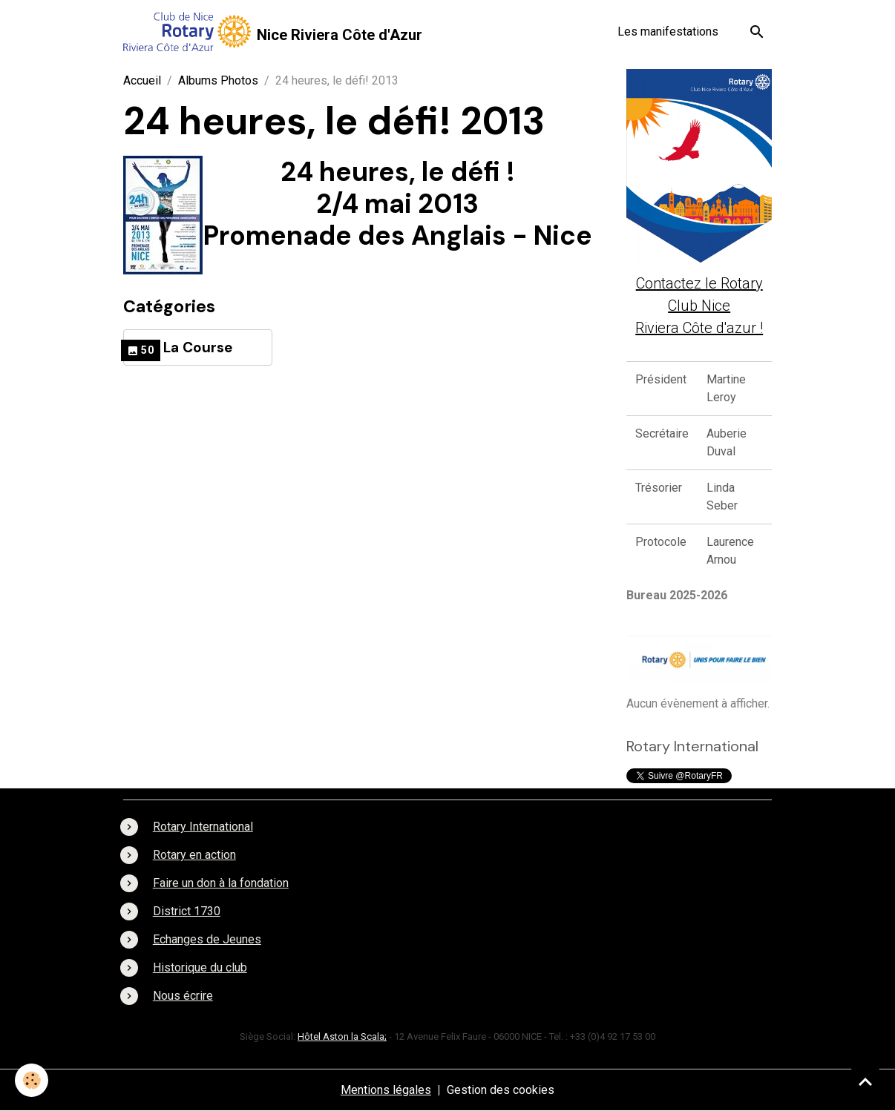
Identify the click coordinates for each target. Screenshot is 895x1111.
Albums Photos (218, 80)
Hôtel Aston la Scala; (342, 1036)
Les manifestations (667, 31)
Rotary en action (194, 855)
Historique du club (200, 967)
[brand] (272, 31)
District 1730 (186, 911)
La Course (197, 347)
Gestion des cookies (500, 1090)
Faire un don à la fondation (221, 883)
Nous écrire (183, 996)
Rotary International (203, 827)
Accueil (142, 80)
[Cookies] (31, 1080)
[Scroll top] (865, 1081)
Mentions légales (386, 1090)
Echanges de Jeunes (207, 939)
